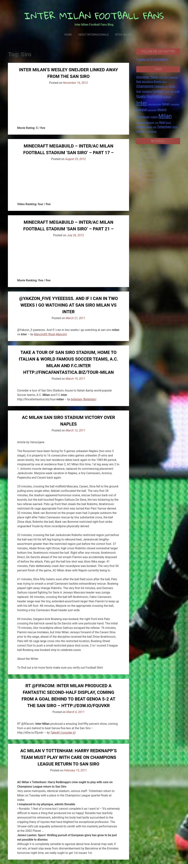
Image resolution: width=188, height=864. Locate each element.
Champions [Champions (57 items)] (144, 86)
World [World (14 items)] (154, 131)
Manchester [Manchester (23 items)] (143, 116)
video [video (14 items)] (147, 131)
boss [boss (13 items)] (164, 82)
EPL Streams (146, 157)
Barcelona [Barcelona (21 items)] (147, 81)
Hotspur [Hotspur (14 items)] (167, 97)
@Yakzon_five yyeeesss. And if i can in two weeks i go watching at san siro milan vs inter (68, 305)
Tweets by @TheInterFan (152, 59)
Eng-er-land (145, 153)
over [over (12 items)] (156, 123)
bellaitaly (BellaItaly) (83, 399)
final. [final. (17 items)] (138, 91)
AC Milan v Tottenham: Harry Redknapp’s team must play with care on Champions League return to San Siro (68, 757)
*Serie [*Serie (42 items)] (154, 77)
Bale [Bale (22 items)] (138, 81)
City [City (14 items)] (166, 86)
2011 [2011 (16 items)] (166, 77)
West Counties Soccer (152, 179)
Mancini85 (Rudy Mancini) (50, 334)
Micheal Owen (147, 171)
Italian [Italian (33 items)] (166, 104)
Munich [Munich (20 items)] (150, 122)
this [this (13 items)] (154, 127)
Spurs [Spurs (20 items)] (149, 127)
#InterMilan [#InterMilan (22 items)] (142, 77)
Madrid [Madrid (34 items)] (162, 109)
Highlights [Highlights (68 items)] (154, 96)
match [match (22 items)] (154, 116)
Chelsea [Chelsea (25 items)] (159, 86)
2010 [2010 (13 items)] (161, 77)
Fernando (144, 162)
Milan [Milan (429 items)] (165, 116)
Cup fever (144, 148)
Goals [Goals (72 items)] (141, 96)
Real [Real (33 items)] (162, 122)
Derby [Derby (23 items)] (172, 86)
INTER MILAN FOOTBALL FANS (94, 15)
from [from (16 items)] (167, 91)
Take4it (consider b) (63, 732)
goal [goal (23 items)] (177, 91)
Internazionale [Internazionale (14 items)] (154, 104)
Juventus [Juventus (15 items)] (175, 104)
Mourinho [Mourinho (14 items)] (140, 122)
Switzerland (145, 175)
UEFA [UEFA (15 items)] (175, 127)
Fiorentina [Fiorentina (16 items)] (147, 91)
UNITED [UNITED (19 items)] (140, 131)
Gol (140, 166)
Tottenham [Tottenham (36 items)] (164, 127)
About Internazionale (93, 34)
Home (68, 34)
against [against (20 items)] (174, 77)
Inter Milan (123, 34)
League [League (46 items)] (141, 109)
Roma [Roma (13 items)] (168, 123)
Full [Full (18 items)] (172, 91)
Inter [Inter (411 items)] (141, 103)
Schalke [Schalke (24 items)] (140, 126)
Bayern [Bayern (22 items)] (157, 81)
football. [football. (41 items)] (158, 91)
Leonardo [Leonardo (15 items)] (151, 110)
